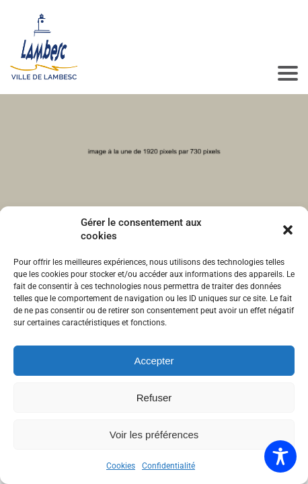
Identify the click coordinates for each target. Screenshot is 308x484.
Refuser (154, 397)
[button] (288, 230)
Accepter (154, 360)
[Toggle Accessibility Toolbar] (280, 456)
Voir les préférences (154, 434)
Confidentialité (168, 466)
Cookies (120, 466)
